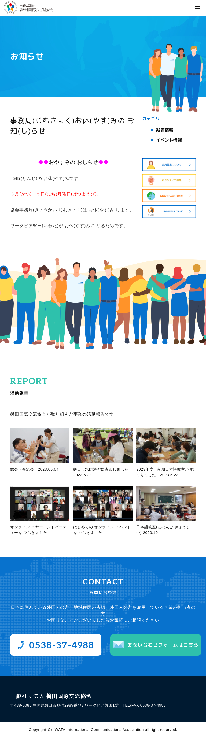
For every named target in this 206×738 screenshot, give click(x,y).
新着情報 (164, 130)
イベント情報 (169, 140)
